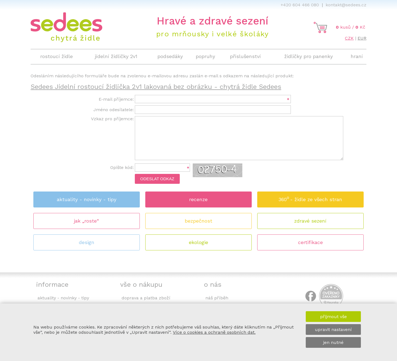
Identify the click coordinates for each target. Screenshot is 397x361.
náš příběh (216, 297)
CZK (349, 38)
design (86, 242)
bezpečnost (198, 221)
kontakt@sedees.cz (346, 4)
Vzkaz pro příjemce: (112, 118)
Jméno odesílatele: (113, 109)
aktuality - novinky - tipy (86, 199)
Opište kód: (122, 167)
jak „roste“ (86, 221)
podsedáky (170, 56)
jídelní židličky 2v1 (116, 56)
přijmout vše (333, 316)
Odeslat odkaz (157, 179)
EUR (362, 38)
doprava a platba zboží (146, 297)
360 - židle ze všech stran (310, 197)
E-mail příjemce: (116, 99)
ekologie (198, 242)
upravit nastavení (333, 329)
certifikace (310, 242)
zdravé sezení (310, 221)
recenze (198, 199)
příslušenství (245, 56)
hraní (357, 56)
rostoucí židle (56, 56)
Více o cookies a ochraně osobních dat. (214, 332)
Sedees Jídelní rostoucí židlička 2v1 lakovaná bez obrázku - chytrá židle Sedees (156, 87)
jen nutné (333, 342)
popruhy (205, 56)
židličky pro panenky (308, 56)
